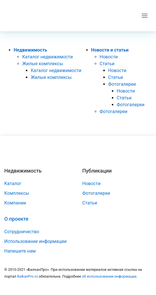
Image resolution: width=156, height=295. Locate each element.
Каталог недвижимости (47, 57)
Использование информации (35, 241)
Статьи (107, 63)
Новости (109, 57)
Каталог (12, 183)
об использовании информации (109, 276)
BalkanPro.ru (27, 276)
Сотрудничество (21, 231)
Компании (15, 203)
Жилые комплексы (42, 63)
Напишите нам (20, 251)
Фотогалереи (122, 84)
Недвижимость (30, 50)
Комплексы (16, 193)
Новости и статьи (110, 50)
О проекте (16, 219)
